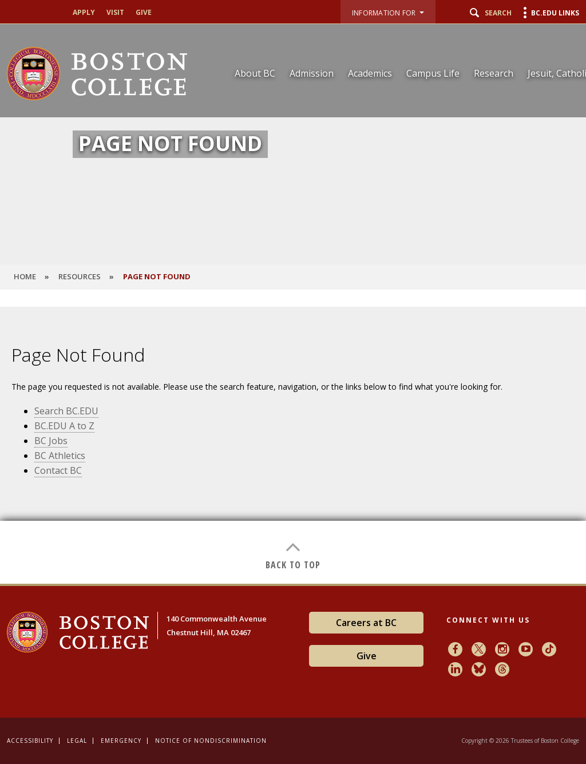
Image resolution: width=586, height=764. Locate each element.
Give (144, 13)
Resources (79, 276)
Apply (84, 13)
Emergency (121, 741)
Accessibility (30, 741)
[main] (293, 445)
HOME (25, 276)
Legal (77, 741)
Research (493, 73)
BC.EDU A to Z (64, 425)
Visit (115, 13)
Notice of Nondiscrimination (211, 741)
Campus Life (433, 73)
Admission (312, 73)
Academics (370, 73)
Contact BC (58, 470)
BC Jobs (51, 440)
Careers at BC (366, 622)
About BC (255, 73)
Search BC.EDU (66, 411)
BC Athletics (59, 455)
